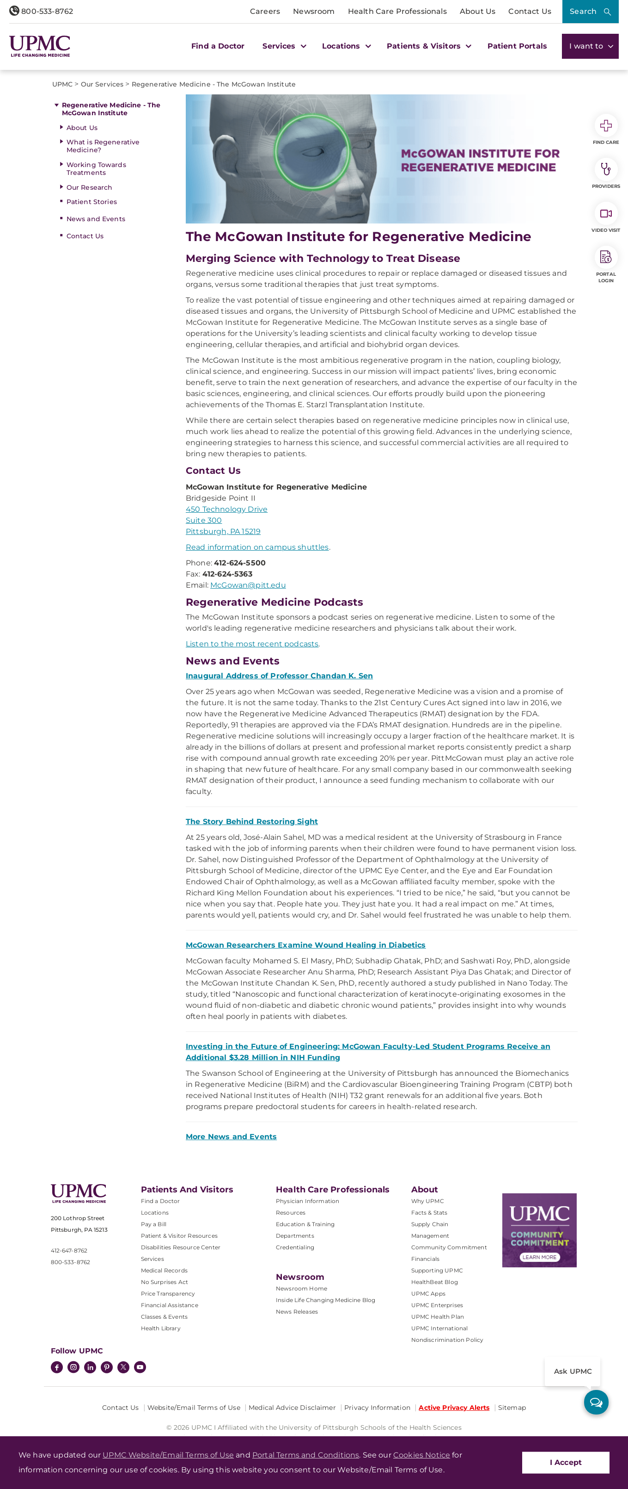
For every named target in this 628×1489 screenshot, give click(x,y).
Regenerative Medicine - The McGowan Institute (111, 109)
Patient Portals (517, 46)
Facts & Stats (429, 1212)
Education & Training (305, 1224)
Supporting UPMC (437, 1270)
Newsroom (314, 11)
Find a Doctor (217, 46)
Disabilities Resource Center (180, 1247)
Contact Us (529, 11)
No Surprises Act (165, 1281)
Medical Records (164, 1270)
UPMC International (439, 1328)
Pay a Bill (154, 1224)
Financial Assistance (169, 1305)
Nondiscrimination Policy (447, 1339)
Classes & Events (164, 1316)
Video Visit (605, 217)
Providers (606, 173)
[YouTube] (140, 1368)
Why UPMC (427, 1200)
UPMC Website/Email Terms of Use (168, 1455)
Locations (155, 1212)
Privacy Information (377, 1407)
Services (152, 1258)
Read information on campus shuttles (257, 547)
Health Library (161, 1328)
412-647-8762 (69, 1250)
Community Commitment (449, 1247)
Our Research (90, 187)
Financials (425, 1258)
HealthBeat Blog (434, 1281)
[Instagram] (73, 1368)
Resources (290, 1212)
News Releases (297, 1311)
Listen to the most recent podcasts (252, 643)
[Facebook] (57, 1368)
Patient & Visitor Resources (179, 1235)
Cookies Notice (421, 1455)
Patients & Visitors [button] (428, 46)
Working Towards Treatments (96, 169)
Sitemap (512, 1407)
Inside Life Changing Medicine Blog (325, 1300)
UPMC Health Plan (437, 1316)
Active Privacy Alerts (454, 1407)
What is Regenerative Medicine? (103, 146)
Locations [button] (345, 46)
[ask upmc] (596, 1402)
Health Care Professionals (397, 11)
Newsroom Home (301, 1288)
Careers (265, 11)
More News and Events (231, 1136)
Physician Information (307, 1200)
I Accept (566, 1462)
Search (583, 11)
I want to (590, 46)
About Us (477, 11)
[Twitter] (123, 1367)
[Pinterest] (107, 1368)
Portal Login (606, 265)
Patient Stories (92, 202)
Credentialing (295, 1247)
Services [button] (283, 46)
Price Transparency (168, 1293)
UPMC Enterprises (437, 1305)
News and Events (96, 219)
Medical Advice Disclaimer (292, 1407)
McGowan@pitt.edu (248, 585)
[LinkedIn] (90, 1368)
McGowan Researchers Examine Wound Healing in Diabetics (306, 945)
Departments (295, 1235)
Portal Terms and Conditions (305, 1455)
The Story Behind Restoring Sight (252, 821)
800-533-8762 (41, 11)
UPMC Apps (428, 1293)
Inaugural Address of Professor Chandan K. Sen (279, 675)
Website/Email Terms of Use (193, 1407)
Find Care (606, 129)
